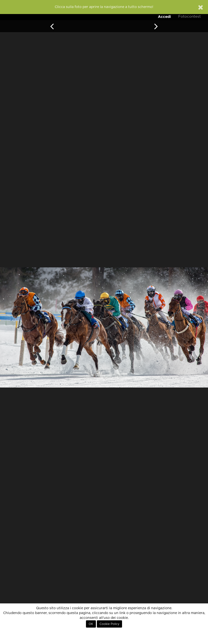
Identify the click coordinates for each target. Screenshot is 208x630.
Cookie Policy (109, 624)
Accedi (164, 17)
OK (91, 624)
